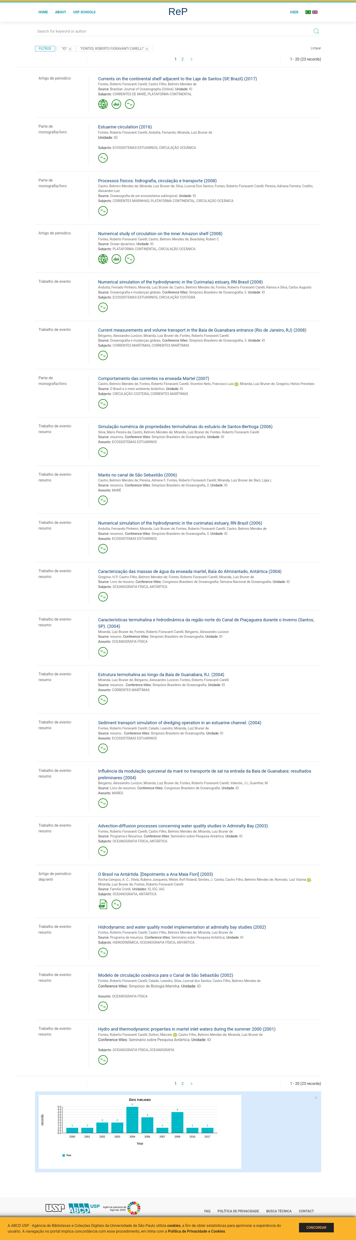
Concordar (316, 1228)
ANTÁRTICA (158, 587)
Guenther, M (259, 783)
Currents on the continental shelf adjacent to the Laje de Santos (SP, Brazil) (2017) (177, 78)
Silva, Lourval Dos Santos (194, 186)
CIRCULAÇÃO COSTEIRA (177, 297)
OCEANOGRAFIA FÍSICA (130, 587)
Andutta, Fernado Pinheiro (117, 287)
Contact (306, 1211)
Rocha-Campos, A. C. (113, 879)
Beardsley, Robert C (204, 239)
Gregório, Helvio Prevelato (295, 384)
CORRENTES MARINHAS (131, 201)
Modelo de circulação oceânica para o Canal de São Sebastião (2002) (165, 975)
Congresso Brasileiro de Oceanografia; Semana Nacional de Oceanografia (216, 582)
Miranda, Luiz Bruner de (194, 132)
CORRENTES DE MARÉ (129, 94)
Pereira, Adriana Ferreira (283, 186)
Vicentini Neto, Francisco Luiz (212, 384)
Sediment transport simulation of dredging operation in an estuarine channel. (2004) (179, 722)
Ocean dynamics (122, 244)
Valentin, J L (239, 783)
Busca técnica (279, 1211)
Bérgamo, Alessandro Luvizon (120, 336)
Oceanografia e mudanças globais (135, 292)
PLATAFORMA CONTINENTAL (170, 94)
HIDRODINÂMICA (125, 942)
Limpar (316, 48)
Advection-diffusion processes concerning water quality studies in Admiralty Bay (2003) (183, 825)
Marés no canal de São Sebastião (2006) (137, 474)
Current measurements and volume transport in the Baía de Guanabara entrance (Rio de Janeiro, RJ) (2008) (202, 330)
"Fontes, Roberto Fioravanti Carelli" (114, 49)
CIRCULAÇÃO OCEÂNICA (177, 148)
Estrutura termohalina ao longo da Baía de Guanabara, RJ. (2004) (161, 674)
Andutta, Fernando (162, 132)
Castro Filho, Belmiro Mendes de (172, 84)
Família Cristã (120, 889)
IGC (154, 889)
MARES (117, 793)
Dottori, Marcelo (160, 1035)
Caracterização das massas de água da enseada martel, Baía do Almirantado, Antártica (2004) (190, 571)
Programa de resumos (126, 937)
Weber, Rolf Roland (182, 879)
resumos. (117, 685)
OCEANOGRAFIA (125, 894)
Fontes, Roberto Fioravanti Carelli (122, 84)
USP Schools (84, 12)
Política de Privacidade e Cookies (196, 1231)
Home (43, 12)
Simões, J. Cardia (211, 879)
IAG (162, 889)
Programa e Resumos (126, 836)
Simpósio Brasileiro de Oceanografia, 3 (217, 292)
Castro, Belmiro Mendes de (118, 186)
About (60, 12)
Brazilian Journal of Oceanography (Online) (142, 89)
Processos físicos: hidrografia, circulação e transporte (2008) (157, 180)
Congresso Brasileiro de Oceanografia (192, 788)
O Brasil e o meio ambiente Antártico (137, 389)
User (294, 12)
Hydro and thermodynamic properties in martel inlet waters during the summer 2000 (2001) (187, 1029)
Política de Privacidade (238, 1211)
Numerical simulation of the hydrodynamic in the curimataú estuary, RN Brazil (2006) (180, 523)
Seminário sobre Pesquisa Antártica (197, 836)
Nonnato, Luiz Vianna (290, 879)
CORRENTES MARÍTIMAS (131, 345)
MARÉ (116, 490)
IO (190, 89)
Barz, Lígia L (263, 480)
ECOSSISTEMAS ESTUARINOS (135, 148)
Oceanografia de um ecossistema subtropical (143, 196)
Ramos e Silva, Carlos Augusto (288, 287)
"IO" (67, 49)
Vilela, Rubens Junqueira (149, 879)
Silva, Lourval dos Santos (192, 981)
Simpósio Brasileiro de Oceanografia (179, 437)
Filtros (45, 49)
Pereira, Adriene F (152, 480)
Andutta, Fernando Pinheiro (118, 529)
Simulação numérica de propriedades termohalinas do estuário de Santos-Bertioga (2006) (185, 426)
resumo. (116, 733)
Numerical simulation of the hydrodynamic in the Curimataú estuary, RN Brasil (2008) (180, 281)
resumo (115, 636)
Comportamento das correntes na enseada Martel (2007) (153, 378)
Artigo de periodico (55, 78)
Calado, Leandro (161, 728)
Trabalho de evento (55, 281)
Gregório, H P (108, 577)
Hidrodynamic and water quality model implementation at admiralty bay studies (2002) (182, 927)
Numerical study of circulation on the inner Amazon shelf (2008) (160, 233)
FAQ (207, 1211)
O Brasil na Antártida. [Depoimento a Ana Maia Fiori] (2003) (155, 874)
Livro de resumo (122, 582)
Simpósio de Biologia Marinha (154, 986)
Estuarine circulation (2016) (125, 126)
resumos (116, 437)
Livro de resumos (123, 788)
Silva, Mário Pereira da (114, 432)
